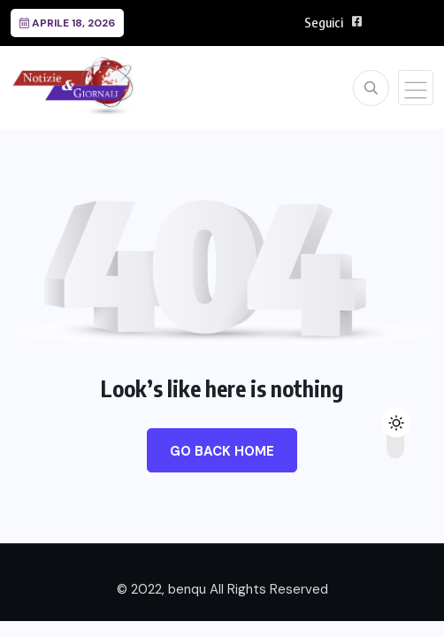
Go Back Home (222, 451)
